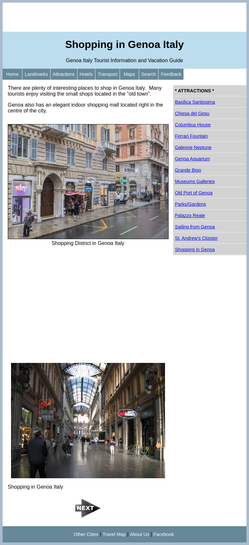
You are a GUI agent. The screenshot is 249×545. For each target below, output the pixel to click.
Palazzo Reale (190, 215)
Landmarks (36, 74)
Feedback (171, 74)
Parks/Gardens (190, 204)
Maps (129, 74)
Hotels (86, 74)
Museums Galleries (195, 181)
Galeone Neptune (193, 147)
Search (148, 74)
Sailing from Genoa (195, 226)
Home (12, 74)
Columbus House (192, 124)
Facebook (163, 534)
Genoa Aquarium (192, 158)
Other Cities (86, 534)
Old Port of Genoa (193, 192)
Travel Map (113, 534)
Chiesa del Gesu (192, 113)
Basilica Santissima (195, 102)
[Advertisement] (124, 17)
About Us (139, 534)
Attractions (64, 74)
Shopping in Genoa (195, 249)
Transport (107, 74)
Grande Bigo (188, 170)
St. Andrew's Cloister (196, 238)
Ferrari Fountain (191, 136)
